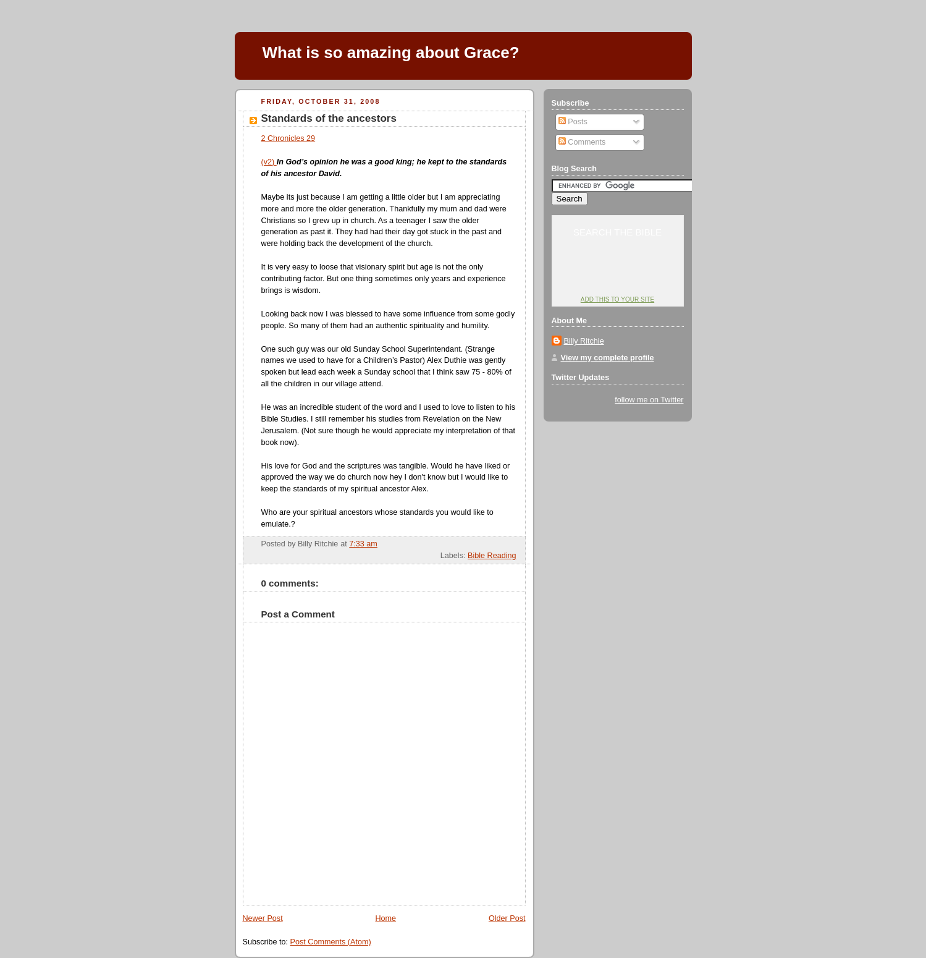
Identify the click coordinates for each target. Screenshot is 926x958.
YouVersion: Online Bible (617, 275)
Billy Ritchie (584, 341)
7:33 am (363, 544)
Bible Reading (492, 555)
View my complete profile (607, 358)
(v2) (269, 162)
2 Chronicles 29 (288, 138)
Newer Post (263, 918)
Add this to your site (617, 299)
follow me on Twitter (649, 400)
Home (385, 918)
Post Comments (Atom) (330, 942)
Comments (581, 142)
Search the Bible (617, 232)
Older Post (507, 918)
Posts (572, 121)
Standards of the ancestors (329, 118)
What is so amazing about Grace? (391, 52)
